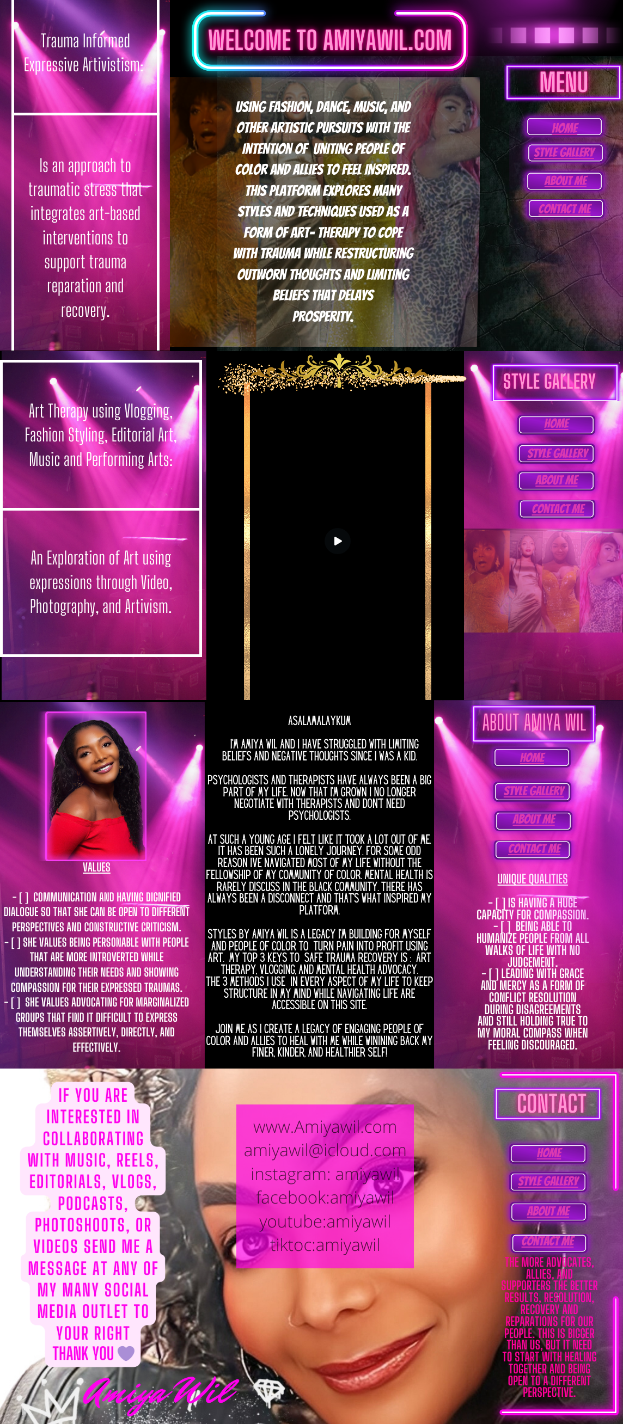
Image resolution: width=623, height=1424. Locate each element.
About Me (566, 181)
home (564, 128)
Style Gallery (564, 152)
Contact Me (565, 209)
